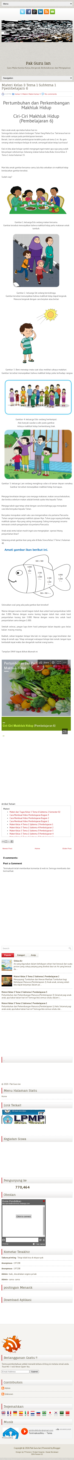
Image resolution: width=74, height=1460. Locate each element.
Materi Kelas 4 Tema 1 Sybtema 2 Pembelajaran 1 (31, 824)
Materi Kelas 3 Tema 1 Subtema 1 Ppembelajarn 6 (29, 86)
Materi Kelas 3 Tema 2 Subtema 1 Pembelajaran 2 (36, 976)
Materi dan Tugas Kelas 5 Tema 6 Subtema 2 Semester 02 (35, 812)
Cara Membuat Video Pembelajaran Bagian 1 (29, 821)
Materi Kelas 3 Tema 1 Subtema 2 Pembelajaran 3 (24, 992)
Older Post (66, 848)
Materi (25, 94)
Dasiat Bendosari (52, 1452)
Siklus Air (18, 961)
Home (37, 848)
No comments (51, 94)
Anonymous (7, 1263)
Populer (7, 955)
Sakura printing (9, 1257)
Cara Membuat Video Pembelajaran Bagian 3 (29, 815)
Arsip (33, 955)
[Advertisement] (25, 1034)
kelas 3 (18, 94)
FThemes (27, 1452)
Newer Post (7, 848)
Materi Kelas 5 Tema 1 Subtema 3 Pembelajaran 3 (31, 830)
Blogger (56, 1448)
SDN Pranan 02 (37, 1454)
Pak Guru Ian (38, 63)
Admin (5, 1274)
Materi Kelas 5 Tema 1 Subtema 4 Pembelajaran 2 (31, 827)
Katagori (21, 955)
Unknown (9, 1394)
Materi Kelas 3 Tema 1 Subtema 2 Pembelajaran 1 (24, 1003)
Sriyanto (41, 1452)
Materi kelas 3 (34, 94)
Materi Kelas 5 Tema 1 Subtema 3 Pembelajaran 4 (31, 833)
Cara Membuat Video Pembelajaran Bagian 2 (29, 818)
